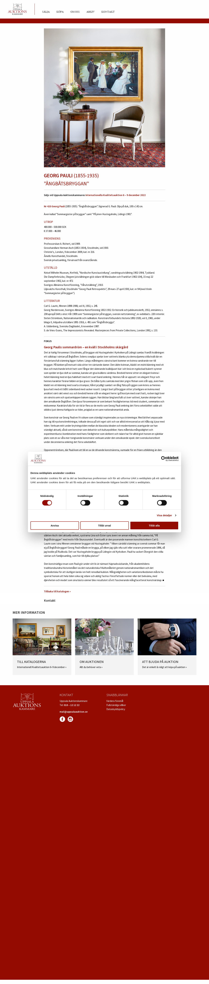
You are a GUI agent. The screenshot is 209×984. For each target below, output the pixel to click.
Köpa (60, 12)
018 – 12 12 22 (71, 705)
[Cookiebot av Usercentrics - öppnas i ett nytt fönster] (164, 458)
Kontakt (108, 12)
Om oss (75, 12)
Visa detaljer (164, 515)
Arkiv (90, 12)
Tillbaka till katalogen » (57, 591)
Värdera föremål (114, 701)
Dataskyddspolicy (115, 709)
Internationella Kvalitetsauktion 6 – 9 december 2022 (115, 195)
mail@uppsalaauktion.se (73, 711)
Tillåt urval (104, 525)
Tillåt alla (154, 525)
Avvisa (55, 525)
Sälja (46, 12)
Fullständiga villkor (116, 705)
